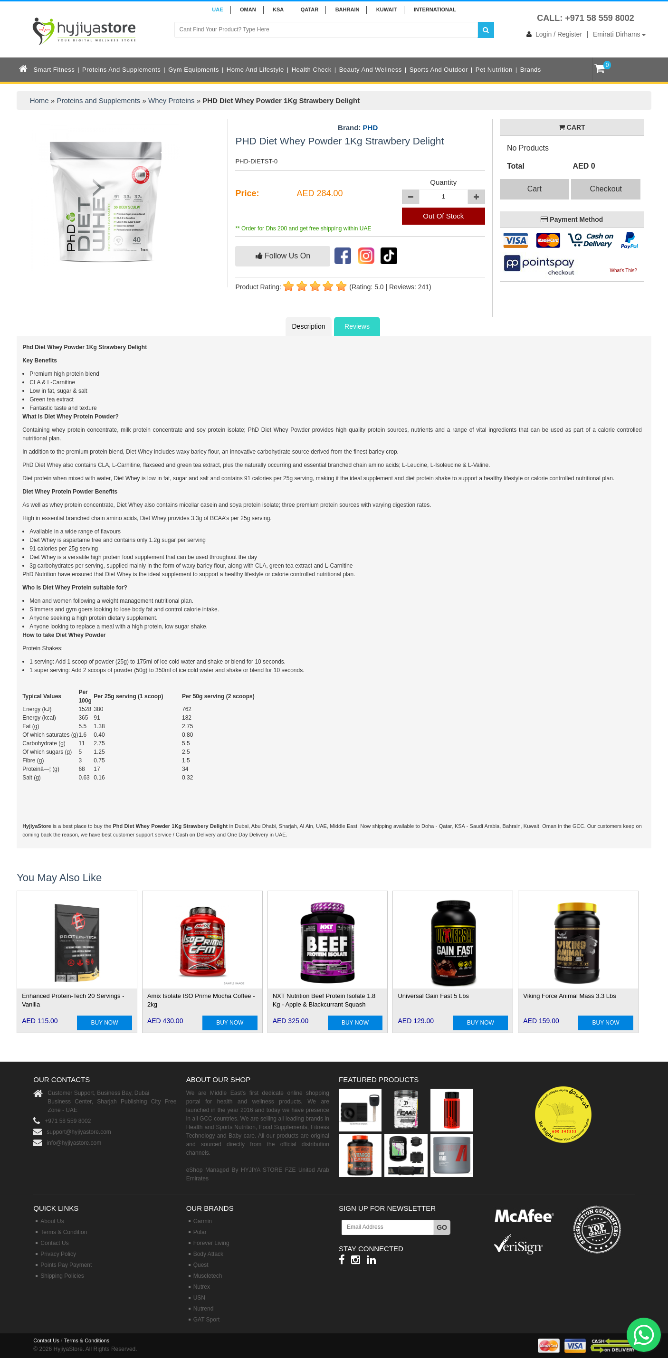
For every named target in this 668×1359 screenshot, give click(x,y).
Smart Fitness (54, 69)
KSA (278, 9)
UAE (217, 9)
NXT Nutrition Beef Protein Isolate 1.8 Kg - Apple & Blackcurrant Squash (324, 1000)
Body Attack (208, 1254)
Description (308, 326)
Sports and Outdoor (439, 69)
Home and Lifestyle (255, 69)
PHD (370, 128)
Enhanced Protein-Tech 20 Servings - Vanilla (73, 1000)
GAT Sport (206, 1319)
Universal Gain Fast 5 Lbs (433, 995)
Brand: (358, 128)
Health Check (312, 69)
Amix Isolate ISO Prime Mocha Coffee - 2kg (201, 1000)
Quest (201, 1265)
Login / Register (552, 34)
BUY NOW (104, 1022)
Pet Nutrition (494, 69)
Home (39, 100)
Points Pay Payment (66, 1265)
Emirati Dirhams (619, 34)
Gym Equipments (193, 69)
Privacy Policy (58, 1254)
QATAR (309, 9)
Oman (248, 9)
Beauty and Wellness (370, 69)
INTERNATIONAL (435, 9)
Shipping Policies (62, 1276)
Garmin (202, 1221)
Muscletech (207, 1276)
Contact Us (54, 1243)
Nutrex (201, 1286)
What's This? (623, 270)
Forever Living (211, 1243)
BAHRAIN (347, 9)
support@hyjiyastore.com (79, 1132)
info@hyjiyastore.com (74, 1143)
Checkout (606, 189)
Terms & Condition (63, 1232)
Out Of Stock (443, 216)
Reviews (357, 326)
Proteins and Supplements (121, 69)
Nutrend (203, 1308)
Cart (534, 189)
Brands (530, 69)
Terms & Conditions (86, 1340)
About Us (52, 1221)
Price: (247, 193)
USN (199, 1297)
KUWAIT (386, 9)
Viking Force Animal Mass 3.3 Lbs (569, 995)
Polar (200, 1232)
